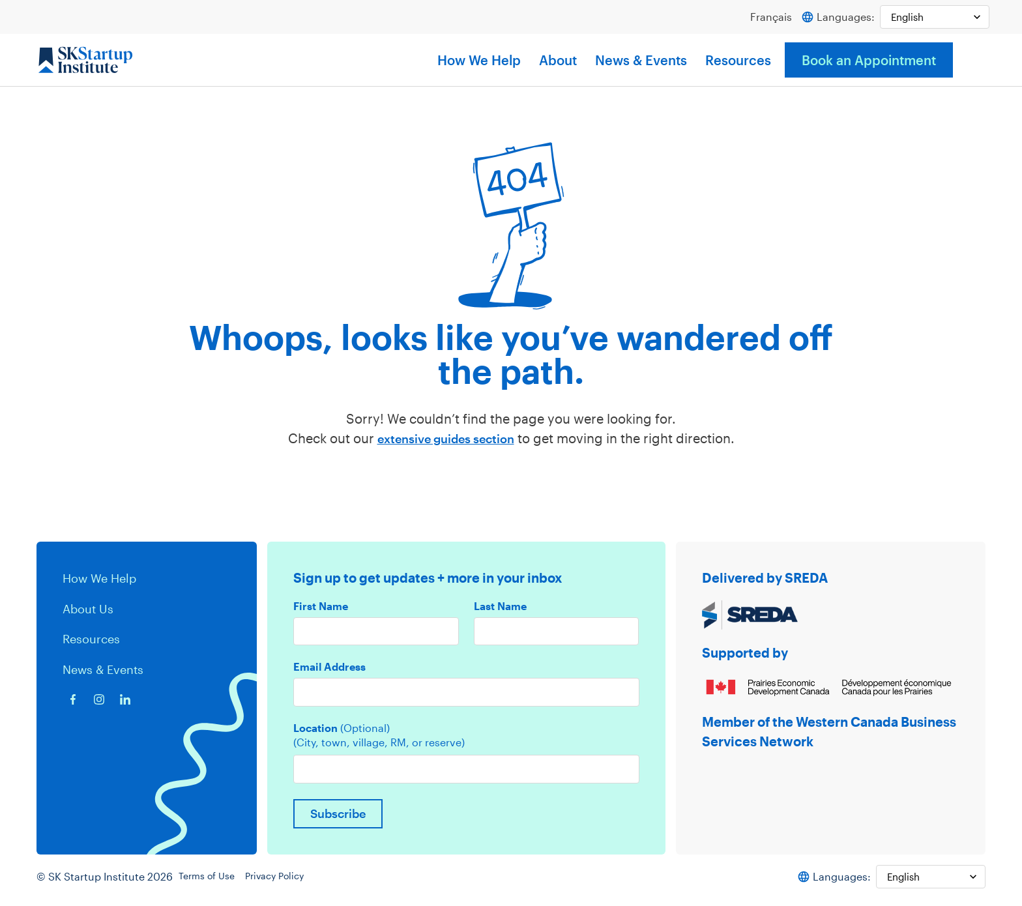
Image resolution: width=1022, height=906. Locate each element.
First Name (320, 607)
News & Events (641, 60)
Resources (738, 60)
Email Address (329, 669)
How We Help (479, 60)
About (558, 60)
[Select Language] (931, 17)
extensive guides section (445, 438)
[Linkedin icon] (125, 698)
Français (765, 17)
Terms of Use (215, 883)
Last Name (500, 607)
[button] (972, 61)
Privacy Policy (290, 883)
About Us (91, 608)
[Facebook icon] (73, 698)
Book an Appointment (869, 60)
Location (341, 731)
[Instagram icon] (99, 698)
